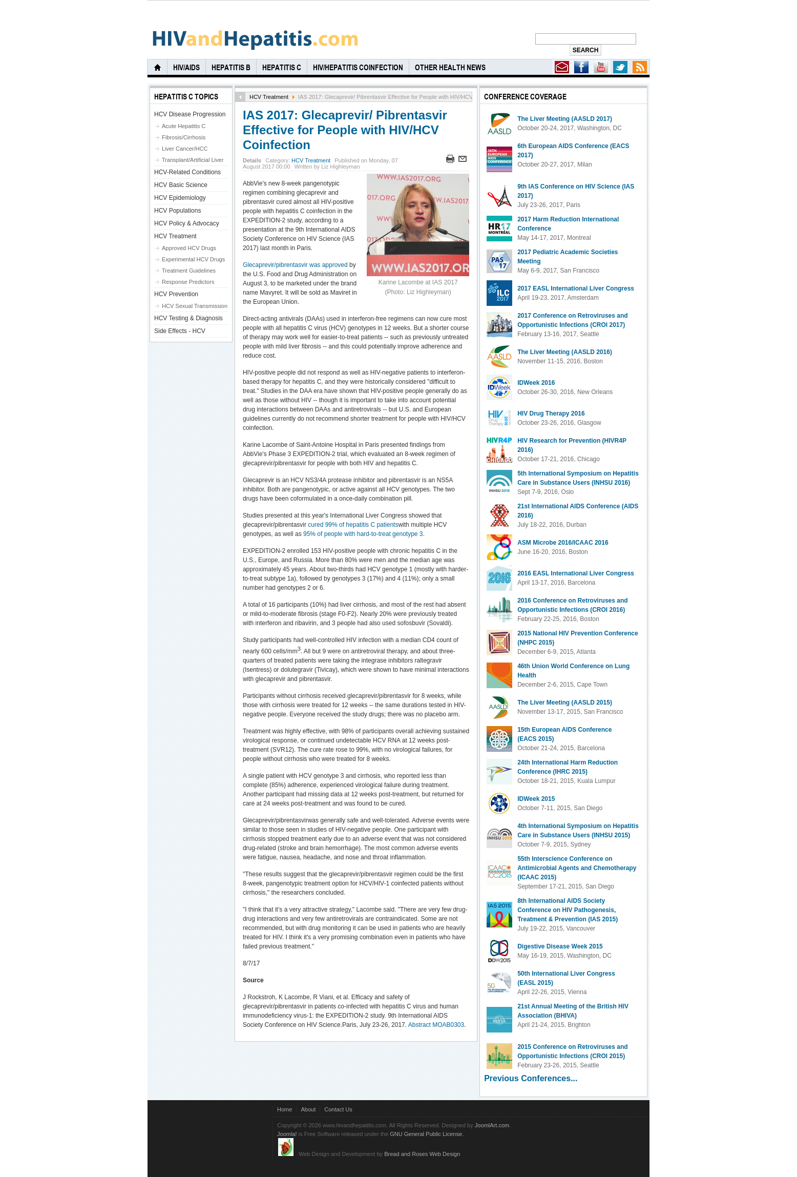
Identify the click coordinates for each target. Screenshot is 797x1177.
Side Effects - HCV (179, 331)
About (308, 1109)
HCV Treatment (268, 97)
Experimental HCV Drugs (193, 259)
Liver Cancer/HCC (185, 149)
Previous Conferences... (530, 1078)
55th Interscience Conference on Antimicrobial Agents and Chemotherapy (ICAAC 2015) (576, 868)
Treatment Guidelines (189, 270)
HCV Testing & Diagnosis (188, 318)
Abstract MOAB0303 (436, 1024)
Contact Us (338, 1109)
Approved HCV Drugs (189, 248)
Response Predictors (188, 282)
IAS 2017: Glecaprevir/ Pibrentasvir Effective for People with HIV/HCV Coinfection (345, 130)
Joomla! (287, 1134)
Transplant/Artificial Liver (192, 160)
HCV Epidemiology (180, 197)
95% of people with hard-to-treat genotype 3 (363, 534)
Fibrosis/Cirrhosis (183, 137)
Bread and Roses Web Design (422, 1154)
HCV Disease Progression (189, 114)
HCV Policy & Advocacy (186, 223)
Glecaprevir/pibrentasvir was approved (295, 265)
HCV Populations (177, 210)
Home (284, 1109)
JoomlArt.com (492, 1125)
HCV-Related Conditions (187, 172)
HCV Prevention (176, 294)
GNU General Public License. (427, 1134)
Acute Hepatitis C (183, 126)
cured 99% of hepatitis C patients (353, 524)
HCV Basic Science (180, 185)
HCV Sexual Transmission (194, 306)
